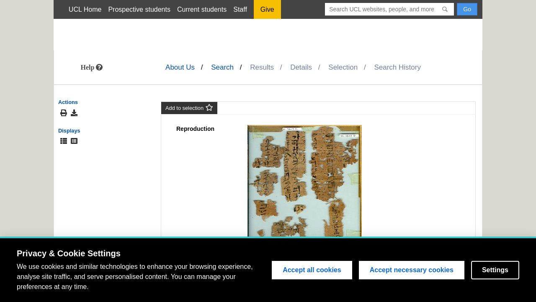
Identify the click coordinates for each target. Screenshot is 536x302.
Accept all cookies (312, 269)
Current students (202, 9)
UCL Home (85, 9)
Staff (240, 9)
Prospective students (139, 9)
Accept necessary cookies (412, 269)
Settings (495, 269)
